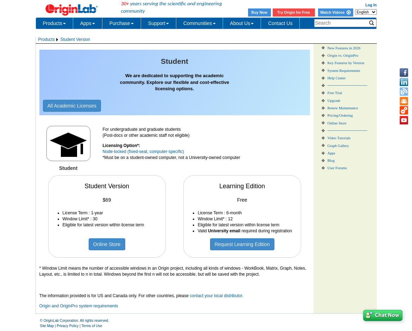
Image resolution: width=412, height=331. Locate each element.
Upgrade (334, 101)
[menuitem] (49, 40)
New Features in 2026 (344, 48)
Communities (199, 23)
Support (158, 23)
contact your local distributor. (216, 295)
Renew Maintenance (343, 108)
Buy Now (259, 12)
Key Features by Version (346, 63)
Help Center (337, 78)
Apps (87, 23)
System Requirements (344, 71)
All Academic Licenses (71, 106)
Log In (371, 5)
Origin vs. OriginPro (343, 55)
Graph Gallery (338, 146)
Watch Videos (335, 12)
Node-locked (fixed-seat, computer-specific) (143, 151)
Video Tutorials (339, 138)
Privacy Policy (67, 326)
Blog (331, 161)
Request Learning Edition (242, 244)
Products (54, 23)
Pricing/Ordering (340, 115)
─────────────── (347, 85)
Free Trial (335, 93)
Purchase (121, 23)
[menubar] (64, 40)
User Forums (337, 168)
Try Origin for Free (293, 12)
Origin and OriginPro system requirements (78, 306)
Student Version (75, 39)
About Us (242, 23)
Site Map (47, 326)
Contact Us (280, 23)
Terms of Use (91, 326)
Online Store (107, 244)
